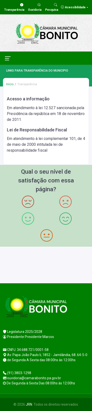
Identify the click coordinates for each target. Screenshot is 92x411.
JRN (29, 404)
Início (9, 84)
